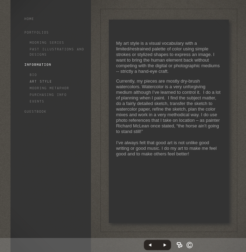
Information (37, 65)
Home (29, 19)
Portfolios (36, 33)
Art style (41, 82)
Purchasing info (48, 95)
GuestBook (35, 112)
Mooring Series (47, 43)
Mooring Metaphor (49, 88)
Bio (33, 75)
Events (37, 102)
